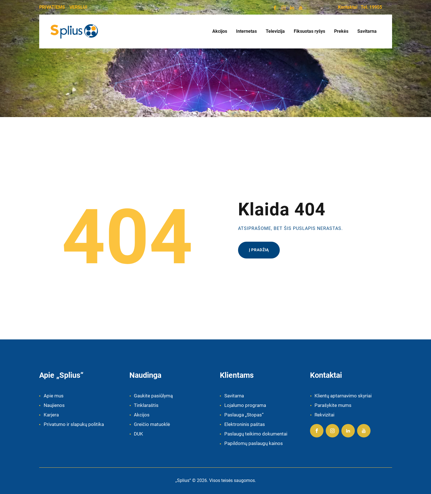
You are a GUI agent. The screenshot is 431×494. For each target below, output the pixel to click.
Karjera (51, 415)
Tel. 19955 (371, 7)
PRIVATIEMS (52, 7)
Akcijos (142, 415)
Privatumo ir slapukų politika (74, 424)
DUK (138, 434)
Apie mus (54, 396)
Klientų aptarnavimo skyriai (343, 396)
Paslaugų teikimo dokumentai (255, 434)
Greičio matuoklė (152, 424)
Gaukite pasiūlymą (153, 396)
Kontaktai (347, 7)
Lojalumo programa (245, 405)
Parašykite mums (332, 405)
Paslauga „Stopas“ (244, 415)
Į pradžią (259, 250)
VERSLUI (78, 7)
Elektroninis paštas (244, 424)
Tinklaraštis (146, 405)
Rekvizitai (324, 415)
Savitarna (234, 396)
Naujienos (54, 405)
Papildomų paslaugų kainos (253, 443)
